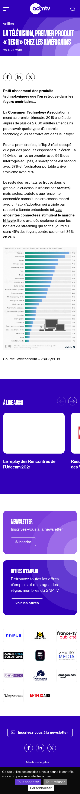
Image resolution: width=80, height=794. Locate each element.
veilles (8, 23)
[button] (72, 401)
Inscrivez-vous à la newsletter (39, 732)
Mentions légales (37, 762)
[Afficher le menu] (6, 9)
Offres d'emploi (24, 571)
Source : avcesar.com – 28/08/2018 (31, 359)
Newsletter (21, 522)
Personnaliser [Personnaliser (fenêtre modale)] (41, 788)
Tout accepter (28, 782)
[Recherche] (72, 8)
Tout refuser (55, 782)
